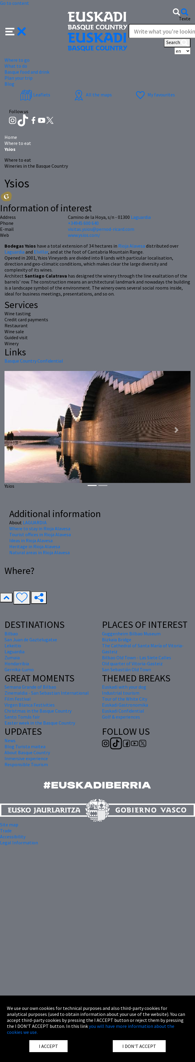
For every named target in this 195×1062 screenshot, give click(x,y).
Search (177, 42)
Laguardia (14, 252)
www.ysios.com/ (84, 235)
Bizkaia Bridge (116, 640)
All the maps (92, 95)
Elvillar (41, 252)
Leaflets (35, 95)
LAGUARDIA (35, 522)
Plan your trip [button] (18, 78)
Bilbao (11, 634)
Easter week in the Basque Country (39, 723)
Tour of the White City (124, 699)
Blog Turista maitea (24, 746)
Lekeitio (12, 646)
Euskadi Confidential (123, 711)
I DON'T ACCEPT (139, 1046)
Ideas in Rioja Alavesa (31, 540)
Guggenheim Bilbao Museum (131, 634)
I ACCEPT (48, 1046)
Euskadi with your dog (124, 687)
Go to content (14, 3)
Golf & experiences (121, 717)
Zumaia (12, 657)
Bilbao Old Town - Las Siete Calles (136, 657)
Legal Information (19, 843)
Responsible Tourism (26, 764)
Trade (6, 831)
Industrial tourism (120, 693)
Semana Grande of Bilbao (30, 687)
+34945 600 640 (83, 223)
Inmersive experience (26, 758)
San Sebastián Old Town (126, 669)
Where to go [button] (17, 60)
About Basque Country (27, 752)
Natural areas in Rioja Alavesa (39, 552)
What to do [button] (15, 66)
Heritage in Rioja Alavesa (34, 546)
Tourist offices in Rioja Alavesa (40, 534)
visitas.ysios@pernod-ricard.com (101, 229)
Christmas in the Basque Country (37, 711)
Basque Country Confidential (33, 361)
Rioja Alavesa (131, 246)
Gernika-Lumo (19, 669)
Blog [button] (9, 84)
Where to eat (17, 143)
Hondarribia (16, 663)
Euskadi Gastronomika (125, 705)
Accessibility (12, 837)
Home (10, 137)
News (10, 740)
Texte (185, 19)
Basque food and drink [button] (26, 72)
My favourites (154, 95)
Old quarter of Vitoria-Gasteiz (132, 663)
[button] (15, 31)
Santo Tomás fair (22, 717)
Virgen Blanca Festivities (29, 705)
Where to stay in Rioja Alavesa (39, 528)
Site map (9, 825)
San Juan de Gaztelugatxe (30, 640)
